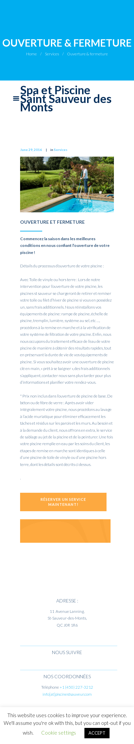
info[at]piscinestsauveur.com (67, 694)
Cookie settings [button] (58, 733)
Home (31, 53)
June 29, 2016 (31, 150)
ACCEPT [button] (97, 733)
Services (52, 53)
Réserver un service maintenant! (63, 501)
